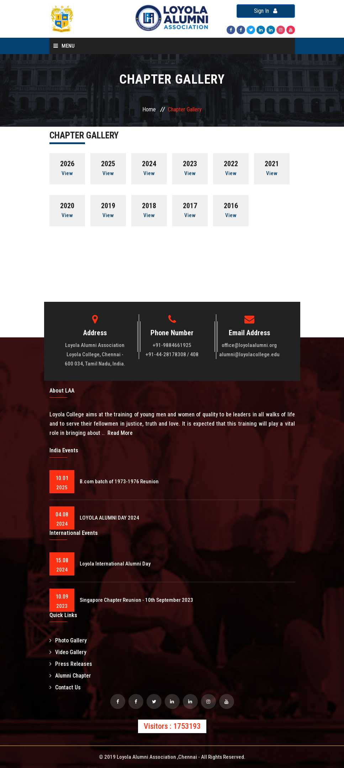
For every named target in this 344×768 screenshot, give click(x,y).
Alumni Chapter (70, 675)
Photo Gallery (68, 640)
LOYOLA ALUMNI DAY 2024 (109, 518)
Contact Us (65, 687)
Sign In (265, 10)
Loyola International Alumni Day (115, 564)
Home (149, 109)
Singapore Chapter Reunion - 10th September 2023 (136, 600)
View (67, 173)
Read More (120, 433)
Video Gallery (67, 652)
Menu (64, 46)
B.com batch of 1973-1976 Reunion (119, 481)
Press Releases (70, 664)
